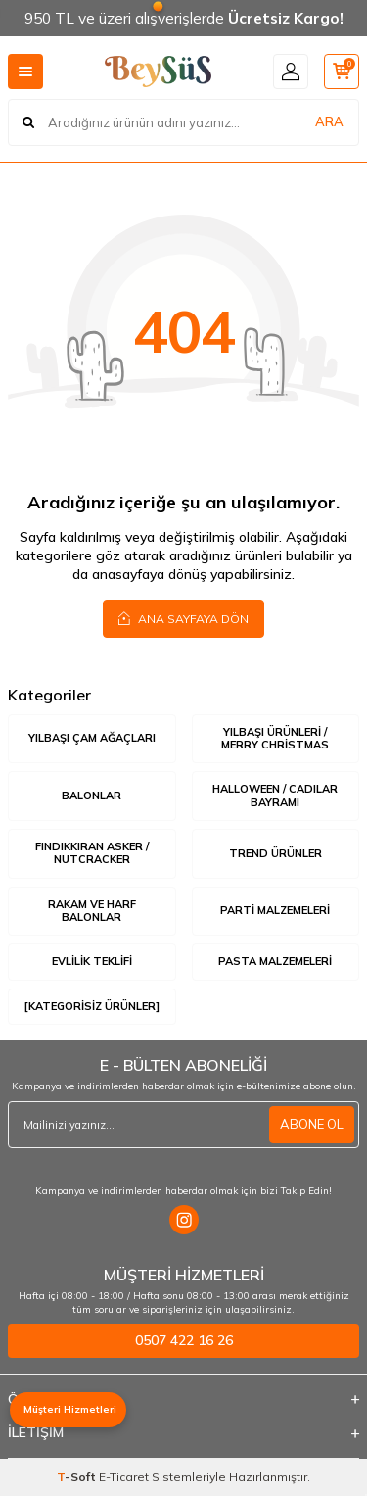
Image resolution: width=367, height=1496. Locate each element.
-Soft (78, 1477)
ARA (329, 121)
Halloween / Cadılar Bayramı (275, 795)
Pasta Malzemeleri (275, 961)
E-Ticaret (124, 1477)
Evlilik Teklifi (92, 961)
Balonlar (91, 795)
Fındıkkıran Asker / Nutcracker (92, 853)
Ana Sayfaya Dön (183, 618)
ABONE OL (312, 1124)
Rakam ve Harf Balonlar (92, 910)
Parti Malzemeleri (275, 910)
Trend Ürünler (275, 853)
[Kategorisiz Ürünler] (92, 1006)
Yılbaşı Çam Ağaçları (92, 738)
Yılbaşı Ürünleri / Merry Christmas (275, 738)
